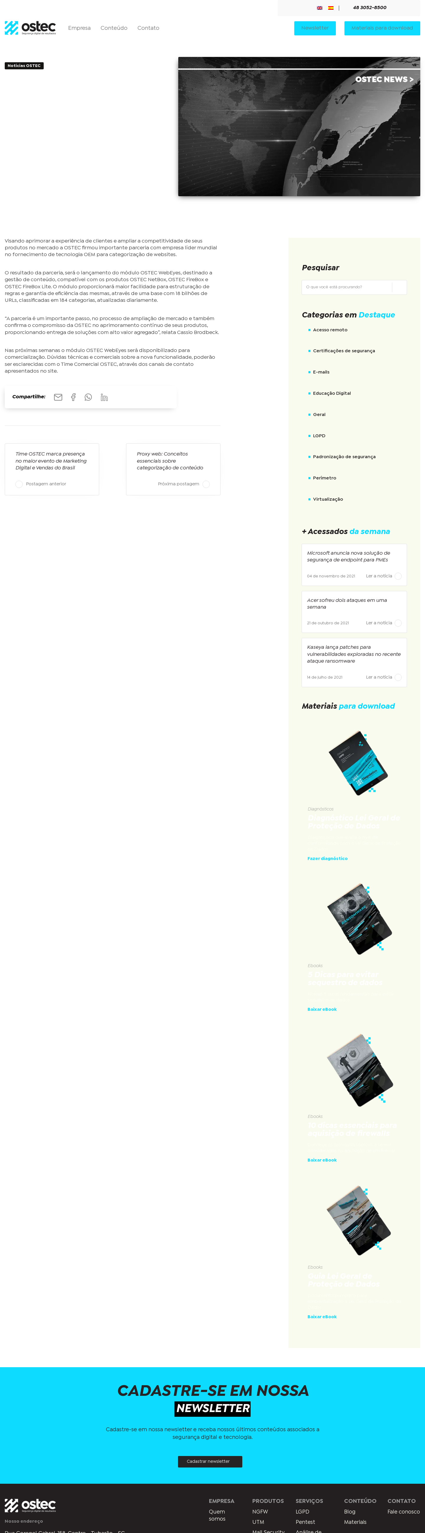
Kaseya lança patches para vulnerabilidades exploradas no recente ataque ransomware (354, 655)
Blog (348, 1512)
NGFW (258, 1512)
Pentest (304, 1523)
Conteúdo (114, 28)
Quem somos (214, 1516)
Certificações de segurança (344, 351)
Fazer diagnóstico (328, 859)
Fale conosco (398, 1516)
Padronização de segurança (344, 457)
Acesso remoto (330, 330)
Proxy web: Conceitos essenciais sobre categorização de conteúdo (170, 461)
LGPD (319, 436)
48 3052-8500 (366, 8)
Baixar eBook (322, 1009)
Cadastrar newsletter (208, 1462)
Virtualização (328, 499)
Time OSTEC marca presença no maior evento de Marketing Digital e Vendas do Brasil (50, 461)
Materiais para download (382, 28)
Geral (319, 415)
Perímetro (324, 478)
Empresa (79, 28)
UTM (256, 1523)
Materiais (353, 1523)
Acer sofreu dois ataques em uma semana (347, 604)
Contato (148, 28)
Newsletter (315, 28)
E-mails (321, 372)
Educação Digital (332, 393)
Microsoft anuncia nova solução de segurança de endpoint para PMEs (348, 556)
